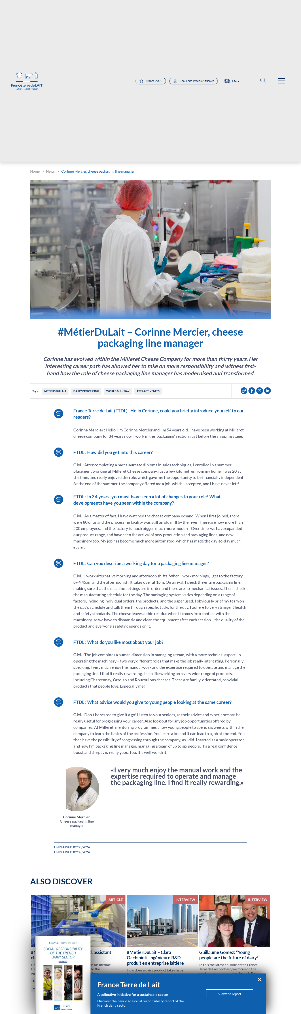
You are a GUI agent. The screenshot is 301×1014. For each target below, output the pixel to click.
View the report (229, 994)
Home (35, 171)
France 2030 (150, 81)
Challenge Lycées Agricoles (193, 81)
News (50, 171)
